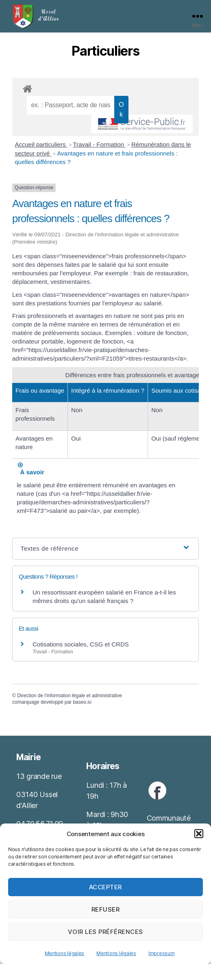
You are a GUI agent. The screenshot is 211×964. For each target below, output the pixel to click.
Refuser (105, 909)
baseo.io (82, 702)
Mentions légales (65, 953)
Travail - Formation (99, 144)
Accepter (105, 887)
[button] (199, 834)
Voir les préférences (105, 932)
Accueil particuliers (41, 144)
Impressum (161, 953)
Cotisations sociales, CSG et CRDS (81, 644)
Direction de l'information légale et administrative (69, 695)
